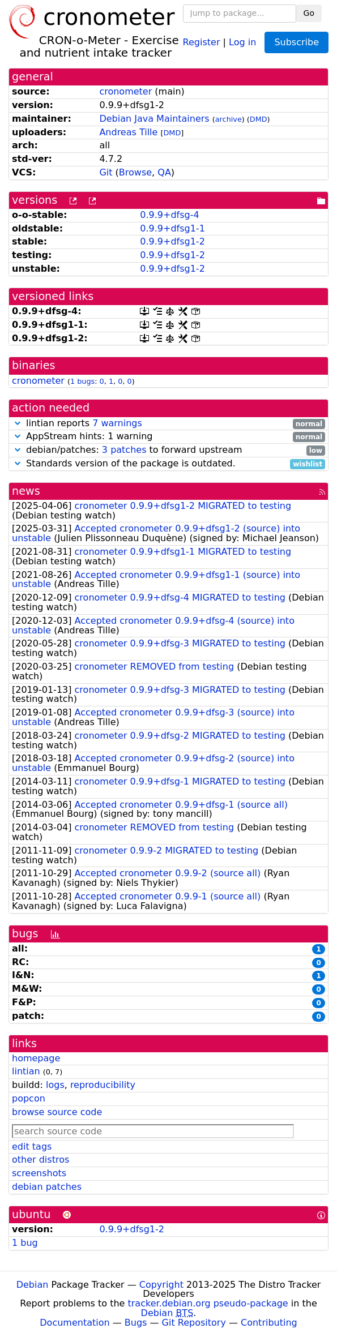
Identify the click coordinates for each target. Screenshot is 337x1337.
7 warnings (117, 423)
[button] (17, 423)
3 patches (124, 449)
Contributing (269, 1322)
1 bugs (82, 381)
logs (55, 1084)
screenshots (39, 1173)
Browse (135, 172)
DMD (258, 119)
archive (228, 119)
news (26, 491)
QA (164, 172)
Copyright (161, 1284)
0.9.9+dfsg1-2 (172, 241)
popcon (28, 1098)
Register (201, 41)
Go (309, 13)
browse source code (57, 1112)
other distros (40, 1159)
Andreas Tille (128, 132)
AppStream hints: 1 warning (168, 437)
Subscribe (296, 42)
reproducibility (102, 1084)
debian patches (47, 1186)
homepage (36, 1058)
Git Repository (194, 1322)
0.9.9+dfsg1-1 (172, 228)
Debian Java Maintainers (154, 118)
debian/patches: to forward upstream (168, 450)
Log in (242, 41)
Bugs (136, 1322)
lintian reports (168, 423)
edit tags (32, 1146)
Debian (32, 1284)
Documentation (74, 1322)
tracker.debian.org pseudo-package (208, 1303)
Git (105, 172)
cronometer (125, 91)
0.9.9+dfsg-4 (169, 214)
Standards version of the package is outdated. (168, 464)
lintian (26, 1071)
